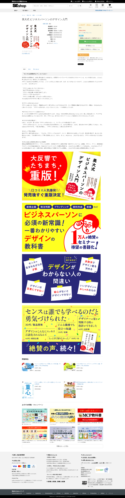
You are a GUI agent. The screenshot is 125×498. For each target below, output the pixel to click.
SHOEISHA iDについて (85, 476)
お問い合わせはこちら (87, 460)
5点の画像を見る (26, 53)
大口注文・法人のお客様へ (88, 457)
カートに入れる (90, 41)
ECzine (58, 493)
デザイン (55, 43)
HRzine (84, 493)
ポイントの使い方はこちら (85, 32)
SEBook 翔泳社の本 (17, 493)
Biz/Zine (67, 493)
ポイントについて (86, 455)
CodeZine (28, 493)
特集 (34, 10)
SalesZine (75, 493)
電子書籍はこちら (90, 45)
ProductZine (93, 493)
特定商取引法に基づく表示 (86, 469)
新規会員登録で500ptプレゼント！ (104, 10)
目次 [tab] (29, 69)
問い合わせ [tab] (36, 69)
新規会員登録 (99, 1)
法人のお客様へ (87, 1)
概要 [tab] (24, 69)
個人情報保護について (85, 471)
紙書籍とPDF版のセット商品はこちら (90, 49)
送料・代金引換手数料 (18, 455)
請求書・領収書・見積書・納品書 (55, 481)
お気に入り (91, 6)
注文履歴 (96, 6)
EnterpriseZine (48, 493)
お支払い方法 (16, 460)
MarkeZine (38, 493)
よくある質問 (75, 1)
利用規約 (83, 467)
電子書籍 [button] (25, 10)
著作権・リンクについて (86, 472)
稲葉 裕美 (45, 23)
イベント (111, 493)
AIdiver (102, 493)
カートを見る (109, 6)
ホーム (23, 15)
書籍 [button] (15, 10)
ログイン (109, 1)
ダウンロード (102, 6)
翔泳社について (84, 474)
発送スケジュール (51, 455)
